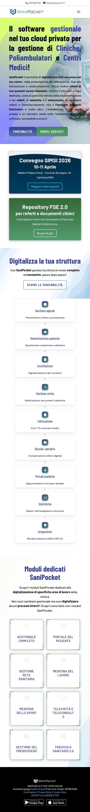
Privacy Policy (45, 792)
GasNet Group (38, 789)
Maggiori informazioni (45, 186)
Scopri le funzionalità (45, 285)
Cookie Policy (60, 792)
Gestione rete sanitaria (27, 675)
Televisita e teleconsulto (63, 713)
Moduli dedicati (52, 131)
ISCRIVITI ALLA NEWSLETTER (45, 795)
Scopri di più (45, 233)
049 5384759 (34, 3)
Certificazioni (30, 792)
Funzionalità (22, 131)
